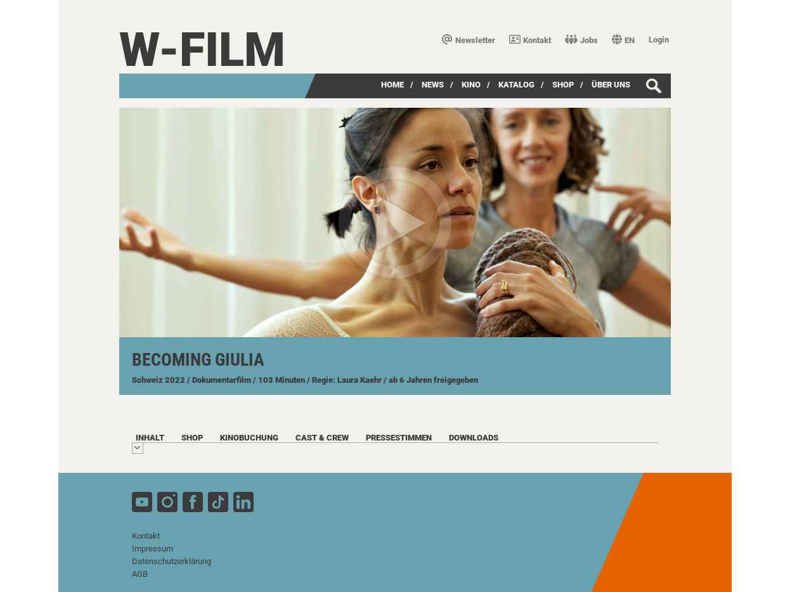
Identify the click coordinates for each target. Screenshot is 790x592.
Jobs (581, 40)
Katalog (516, 84)
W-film (202, 49)
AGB (140, 574)
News (433, 84)
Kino (471, 84)
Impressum (152, 548)
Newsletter (468, 40)
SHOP (563, 84)
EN (623, 40)
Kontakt (530, 40)
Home (392, 84)
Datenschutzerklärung (171, 561)
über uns (611, 84)
